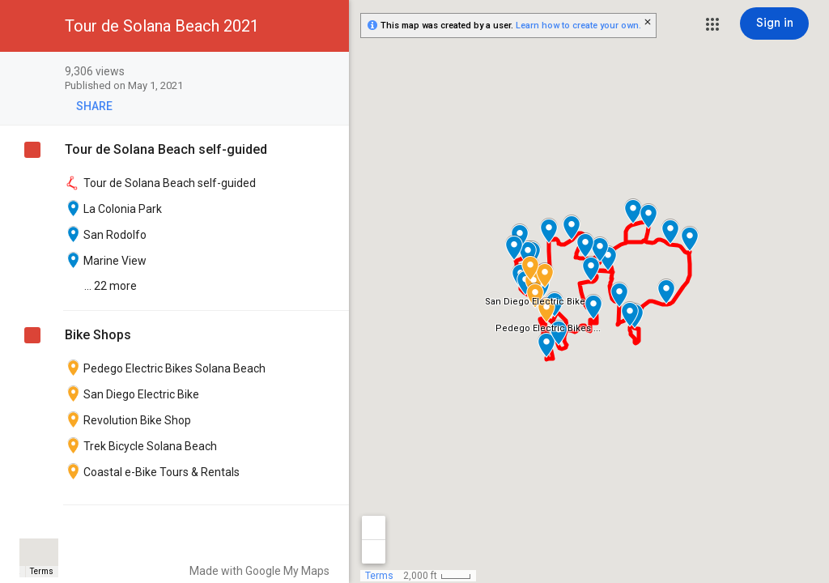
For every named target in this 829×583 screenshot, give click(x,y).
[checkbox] (328, 72)
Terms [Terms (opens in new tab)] (41, 571)
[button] (712, 24)
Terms (379, 575)
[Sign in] (774, 23)
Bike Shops (98, 335)
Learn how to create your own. (578, 25)
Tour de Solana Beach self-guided (166, 149)
